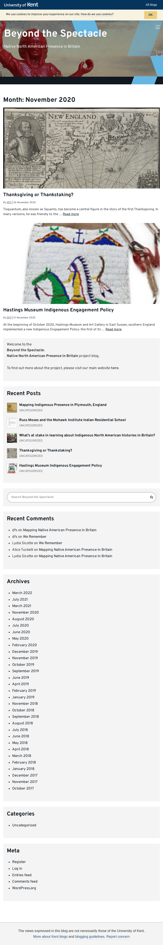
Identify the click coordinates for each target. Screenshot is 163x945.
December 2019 (25, 652)
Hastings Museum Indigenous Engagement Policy (58, 310)
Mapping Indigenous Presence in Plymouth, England (63, 405)
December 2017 (25, 775)
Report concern (118, 936)
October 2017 (23, 788)
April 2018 (20, 749)
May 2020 (20, 638)
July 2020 (20, 625)
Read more (71, 214)
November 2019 (25, 658)
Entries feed (22, 875)
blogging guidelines (89, 936)
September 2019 (25, 671)
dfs (9, 202)
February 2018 (24, 762)
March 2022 (22, 593)
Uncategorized (24, 825)
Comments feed (25, 881)
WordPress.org (24, 888)
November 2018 (25, 704)
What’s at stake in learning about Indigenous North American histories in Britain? (87, 435)
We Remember (35, 537)
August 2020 (23, 619)
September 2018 (25, 717)
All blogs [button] (151, 4)
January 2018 (23, 769)
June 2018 (20, 736)
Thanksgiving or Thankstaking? (38, 195)
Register (19, 862)
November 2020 (25, 612)
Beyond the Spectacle (55, 34)
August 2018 (22, 723)
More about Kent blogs (50, 936)
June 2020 (21, 632)
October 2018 (23, 710)
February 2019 (24, 691)
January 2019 (23, 697)
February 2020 (24, 645)
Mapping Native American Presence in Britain (60, 530)
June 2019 (20, 678)
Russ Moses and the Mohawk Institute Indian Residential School (72, 420)
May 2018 (20, 743)
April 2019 (20, 684)
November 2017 (25, 782)
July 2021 (20, 599)
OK (150, 15)
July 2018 (20, 730)
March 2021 (21, 606)
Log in (17, 868)
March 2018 (21, 756)
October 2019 (23, 665)
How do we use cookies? (97, 14)
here (114, 368)
